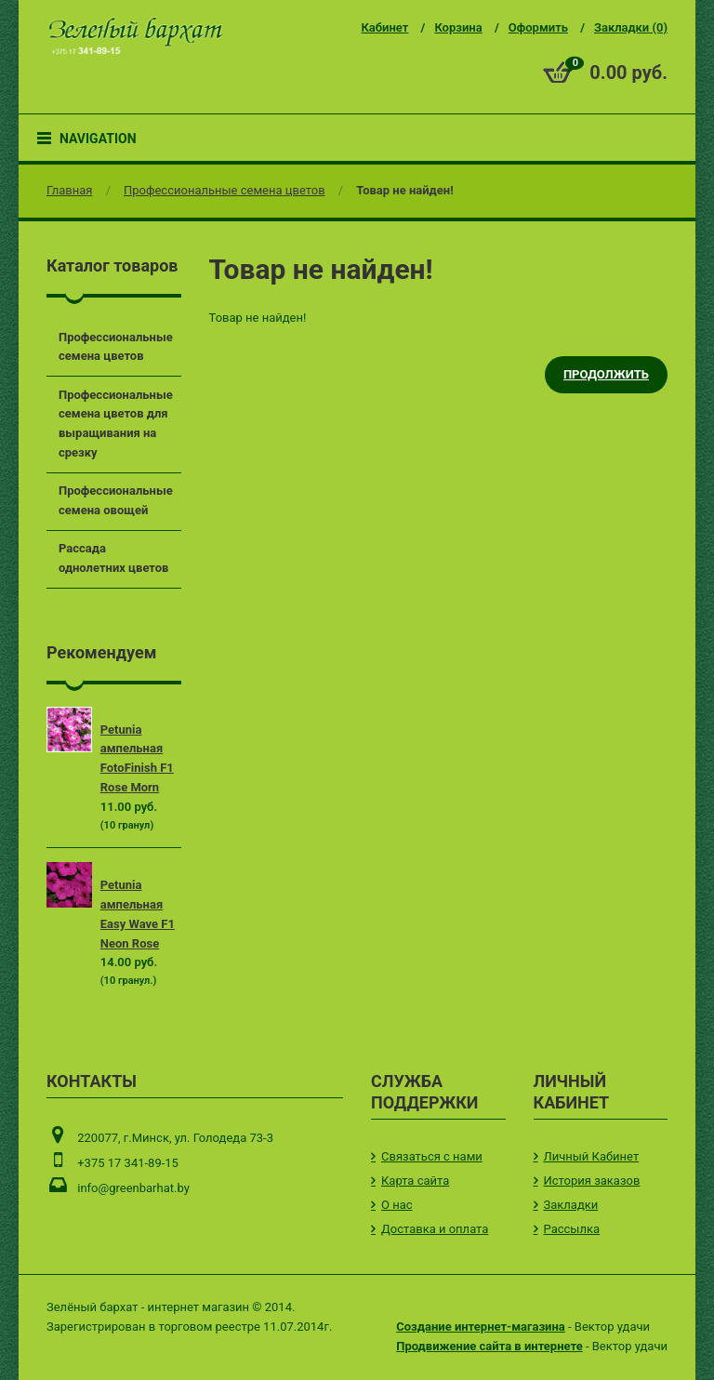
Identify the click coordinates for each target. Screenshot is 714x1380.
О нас (397, 1205)
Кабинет (384, 27)
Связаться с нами (432, 1156)
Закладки (571, 1205)
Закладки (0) (631, 27)
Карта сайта (415, 1181)
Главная (69, 190)
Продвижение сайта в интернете (489, 1346)
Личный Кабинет (592, 1156)
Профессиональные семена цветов (224, 190)
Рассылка (572, 1229)
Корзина (458, 27)
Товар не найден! (405, 190)
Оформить (538, 27)
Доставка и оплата (434, 1229)
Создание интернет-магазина (480, 1327)
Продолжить (606, 374)
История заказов (592, 1181)
